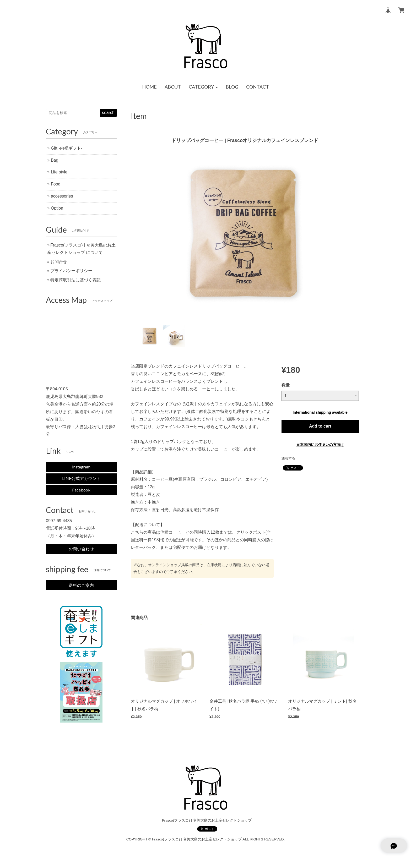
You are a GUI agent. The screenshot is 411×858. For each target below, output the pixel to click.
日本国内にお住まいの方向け (320, 444)
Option (57, 208)
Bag (54, 160)
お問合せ (58, 261)
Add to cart (320, 426)
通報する (288, 458)
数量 (286, 385)
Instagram (81, 466)
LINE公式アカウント (81, 478)
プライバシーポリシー (71, 271)
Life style (59, 172)
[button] (203, 87)
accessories (62, 196)
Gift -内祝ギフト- (66, 148)
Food (55, 184)
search (108, 112)
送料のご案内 (81, 585)
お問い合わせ (81, 548)
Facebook (81, 489)
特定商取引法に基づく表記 (75, 280)
